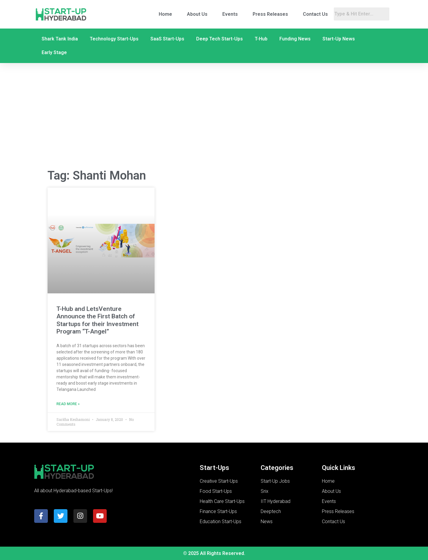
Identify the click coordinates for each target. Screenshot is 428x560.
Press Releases (270, 14)
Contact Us (315, 14)
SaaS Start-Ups (167, 39)
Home (165, 14)
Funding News (295, 39)
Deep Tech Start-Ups (219, 39)
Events (230, 14)
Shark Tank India (60, 39)
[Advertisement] (214, 116)
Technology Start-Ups (114, 39)
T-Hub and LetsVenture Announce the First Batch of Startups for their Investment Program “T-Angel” (97, 320)
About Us (197, 14)
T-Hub (261, 39)
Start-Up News (338, 39)
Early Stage (54, 52)
